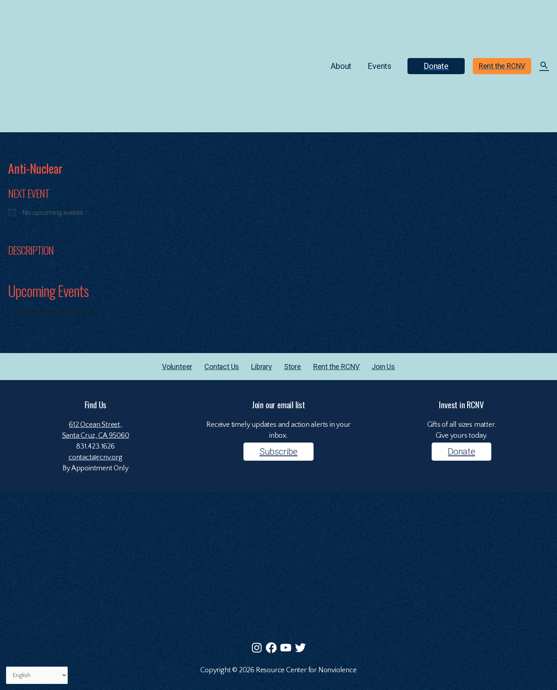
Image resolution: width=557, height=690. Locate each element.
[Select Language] (37, 675)
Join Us (383, 366)
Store (292, 366)
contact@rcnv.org (96, 457)
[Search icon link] (544, 66)
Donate (461, 452)
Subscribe (278, 452)
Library (261, 366)
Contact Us (221, 366)
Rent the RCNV (336, 366)
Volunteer (177, 366)
